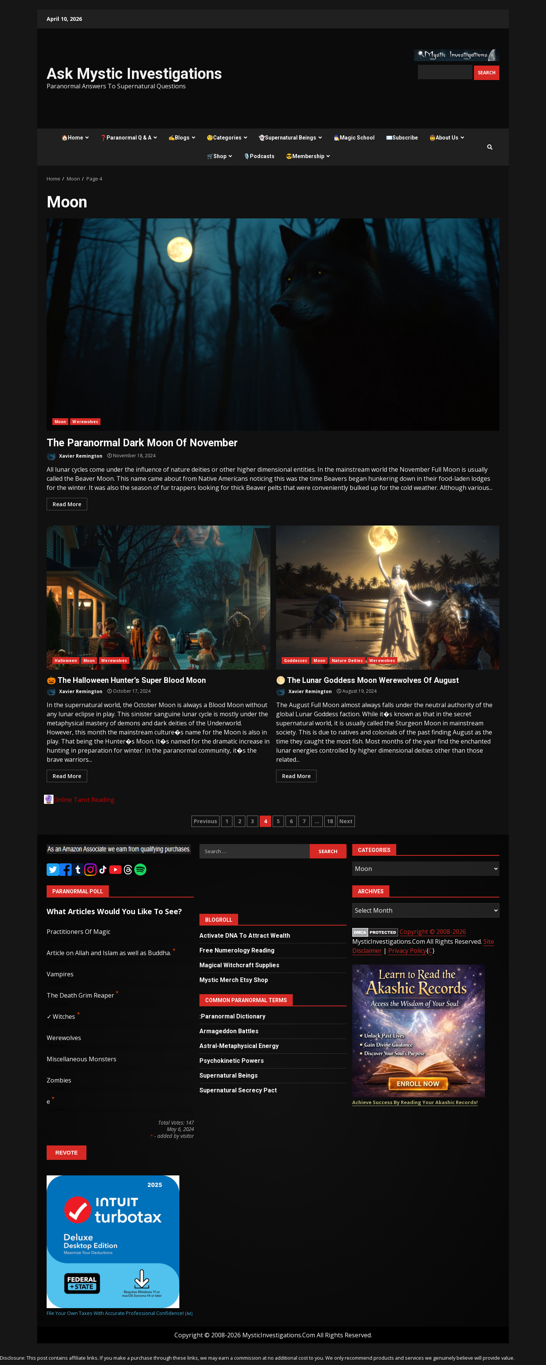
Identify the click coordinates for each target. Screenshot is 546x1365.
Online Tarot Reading (84, 799)
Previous (205, 821)
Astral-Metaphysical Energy (239, 1046)
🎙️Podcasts (259, 156)
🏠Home (72, 138)
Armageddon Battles (229, 1031)
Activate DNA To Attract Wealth (244, 935)
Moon (60, 421)
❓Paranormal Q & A (125, 138)
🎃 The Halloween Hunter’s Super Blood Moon (158, 598)
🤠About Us (443, 138)
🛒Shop (216, 156)
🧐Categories (224, 138)
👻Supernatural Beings (287, 138)
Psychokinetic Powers (231, 1060)
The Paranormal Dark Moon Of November (273, 324)
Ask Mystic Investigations (134, 74)
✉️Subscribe (402, 138)
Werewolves (85, 421)
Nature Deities (347, 660)
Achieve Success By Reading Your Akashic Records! (415, 1102)
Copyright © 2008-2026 (433, 931)
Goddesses (296, 660)
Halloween (66, 660)
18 (330, 821)
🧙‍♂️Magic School (354, 138)
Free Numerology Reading (237, 950)
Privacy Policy (407, 950)
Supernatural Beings (228, 1075)
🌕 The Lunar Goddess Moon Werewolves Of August (388, 598)
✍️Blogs (179, 138)
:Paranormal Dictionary (232, 1016)
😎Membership (305, 156)
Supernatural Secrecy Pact (238, 1090)
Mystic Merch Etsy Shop (233, 980)
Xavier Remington (74, 456)
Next (346, 821)
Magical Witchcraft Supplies (239, 965)
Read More (67, 504)
